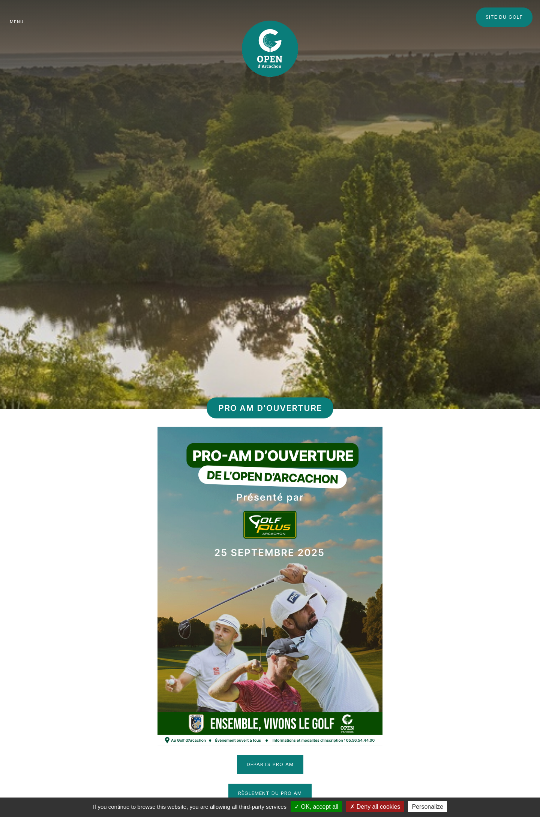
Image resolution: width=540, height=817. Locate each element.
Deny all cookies (375, 807)
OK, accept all (316, 807)
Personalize (427, 807)
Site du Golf (504, 17)
